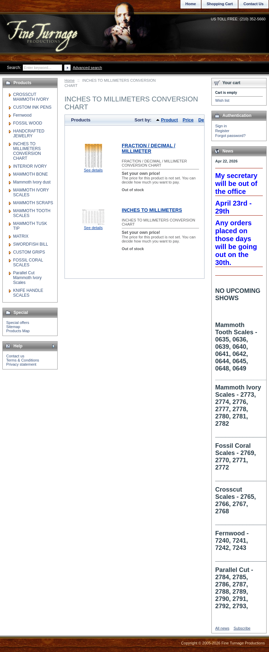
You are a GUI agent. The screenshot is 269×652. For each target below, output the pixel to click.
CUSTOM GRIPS (29, 252)
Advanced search (87, 68)
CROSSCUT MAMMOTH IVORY (31, 97)
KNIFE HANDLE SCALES (28, 293)
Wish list (222, 100)
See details (93, 170)
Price (188, 119)
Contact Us (253, 4)
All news (222, 628)
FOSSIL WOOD (27, 123)
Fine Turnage (43, 29)
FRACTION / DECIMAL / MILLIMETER (148, 148)
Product (169, 119)
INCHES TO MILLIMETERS (152, 210)
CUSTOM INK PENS (32, 107)
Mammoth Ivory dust (32, 182)
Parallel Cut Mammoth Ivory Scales (27, 277)
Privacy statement (21, 364)
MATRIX (20, 236)
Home (69, 80)
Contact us (15, 356)
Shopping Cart (220, 4)
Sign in (221, 126)
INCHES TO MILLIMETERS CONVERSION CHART (27, 151)
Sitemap (13, 327)
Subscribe (241, 628)
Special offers (17, 322)
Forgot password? (230, 136)
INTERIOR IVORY (30, 166)
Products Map (18, 331)
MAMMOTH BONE (30, 174)
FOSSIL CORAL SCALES (28, 262)
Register (222, 131)
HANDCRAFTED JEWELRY (28, 133)
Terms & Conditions (22, 360)
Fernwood (22, 115)
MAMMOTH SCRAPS (33, 202)
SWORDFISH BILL (30, 244)
